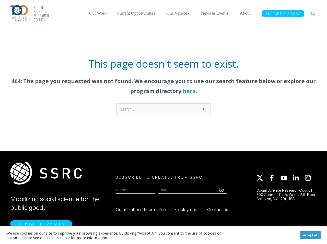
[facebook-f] (274, 178)
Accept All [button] (310, 235)
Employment (186, 209)
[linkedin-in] (298, 178)
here (189, 91)
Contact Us (217, 209)
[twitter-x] (262, 178)
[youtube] (286, 178)
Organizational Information (141, 209)
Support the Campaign (41, 224)
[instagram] (309, 178)
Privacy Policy (58, 237)
